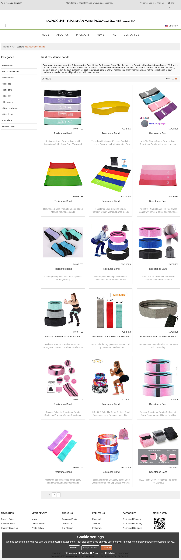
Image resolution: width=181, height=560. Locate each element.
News (100, 34)
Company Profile (69, 519)
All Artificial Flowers (132, 519)
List (173, 78)
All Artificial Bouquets (132, 528)
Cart (170, 5)
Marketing (110, 553)
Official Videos (38, 523)
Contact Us (131, 34)
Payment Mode (8, 523)
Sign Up (160, 3)
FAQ (114, 34)
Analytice (84, 553)
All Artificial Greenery (132, 523)
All (13, 47)
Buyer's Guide (7, 519)
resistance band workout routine (63, 336)
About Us (63, 34)
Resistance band (63, 404)
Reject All (74, 548)
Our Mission (67, 528)
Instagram (97, 528)
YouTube (96, 523)
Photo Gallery (38, 528)
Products (83, 34)
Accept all (106, 548)
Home (45, 34)
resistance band (63, 133)
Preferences (96, 553)
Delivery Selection (9, 528)
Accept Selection (90, 548)
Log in (151, 3)
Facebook (96, 519)
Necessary (71, 553)
